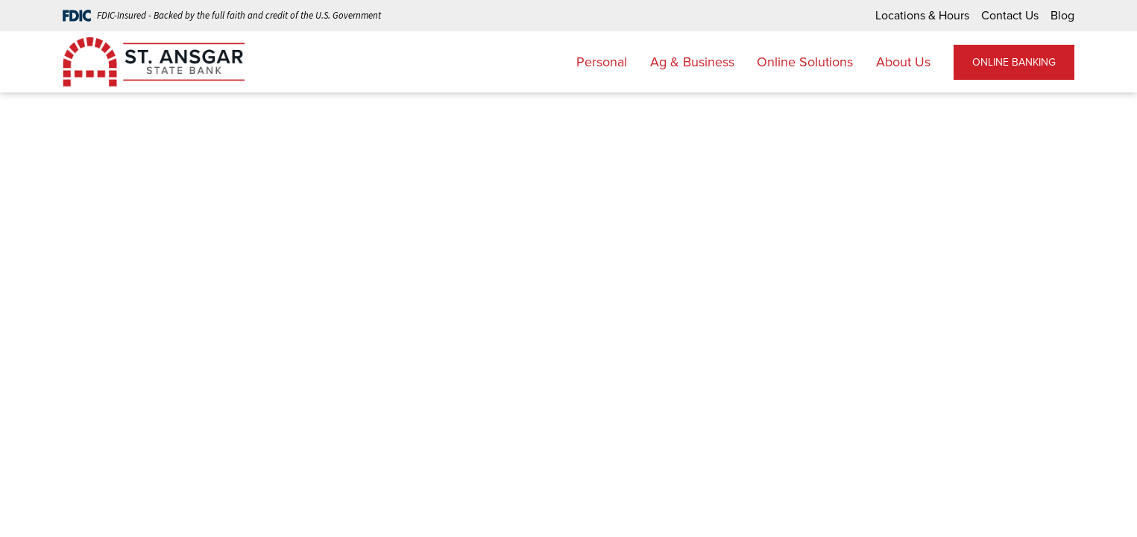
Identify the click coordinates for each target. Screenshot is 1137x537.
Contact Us (1010, 15)
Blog (1062, 15)
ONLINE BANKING (1014, 62)
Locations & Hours (922, 15)
